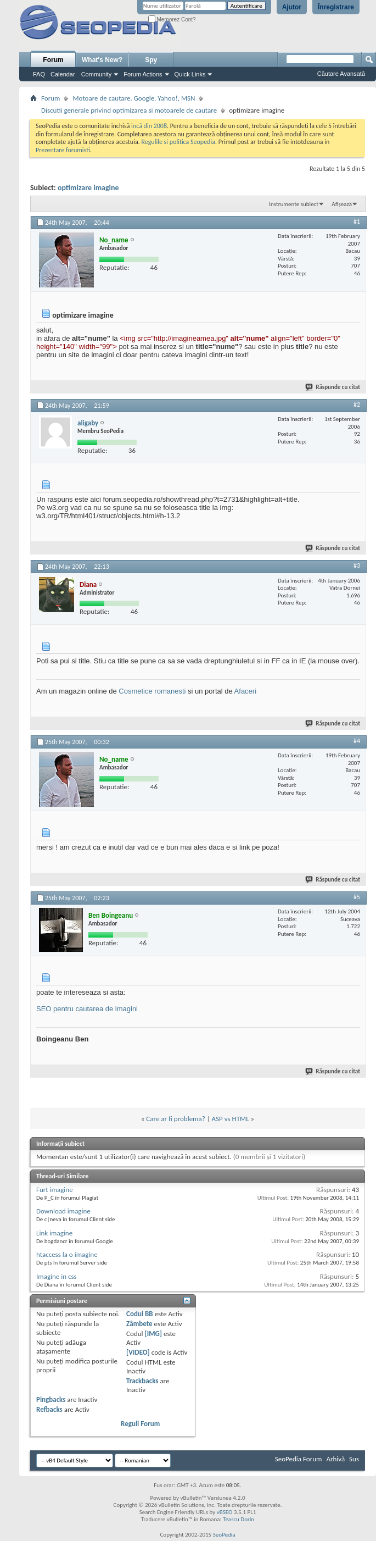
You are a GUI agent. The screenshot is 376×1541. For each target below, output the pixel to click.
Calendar (62, 74)
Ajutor (291, 7)
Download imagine (63, 1211)
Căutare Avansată (341, 73)
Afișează (342, 204)
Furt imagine (54, 1189)
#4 (356, 741)
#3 (356, 565)
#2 (356, 404)
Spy (151, 60)
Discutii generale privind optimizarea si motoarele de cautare (129, 110)
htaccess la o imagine (67, 1254)
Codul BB (139, 1314)
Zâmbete (139, 1324)
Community (96, 74)
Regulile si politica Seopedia (178, 142)
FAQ (39, 74)
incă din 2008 (149, 126)
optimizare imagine (88, 187)
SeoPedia (224, 1534)
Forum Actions (143, 74)
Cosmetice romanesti (152, 691)
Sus (354, 1459)
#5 (356, 897)
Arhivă (335, 1459)
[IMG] (153, 1333)
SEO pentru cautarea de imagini (87, 1009)
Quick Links (190, 74)
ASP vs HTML (230, 1119)
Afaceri (245, 691)
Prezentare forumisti (63, 150)
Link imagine (54, 1233)
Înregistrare (336, 7)
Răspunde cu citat (333, 387)
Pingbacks (50, 1399)
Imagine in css (56, 1276)
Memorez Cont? (172, 19)
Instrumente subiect (293, 204)
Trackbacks (142, 1381)
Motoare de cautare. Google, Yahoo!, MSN (133, 98)
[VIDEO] (138, 1352)
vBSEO (225, 1512)
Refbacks (49, 1409)
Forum (53, 60)
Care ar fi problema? (175, 1119)
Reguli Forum (140, 1424)
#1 (356, 221)
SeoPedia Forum (298, 1459)
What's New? (102, 60)
